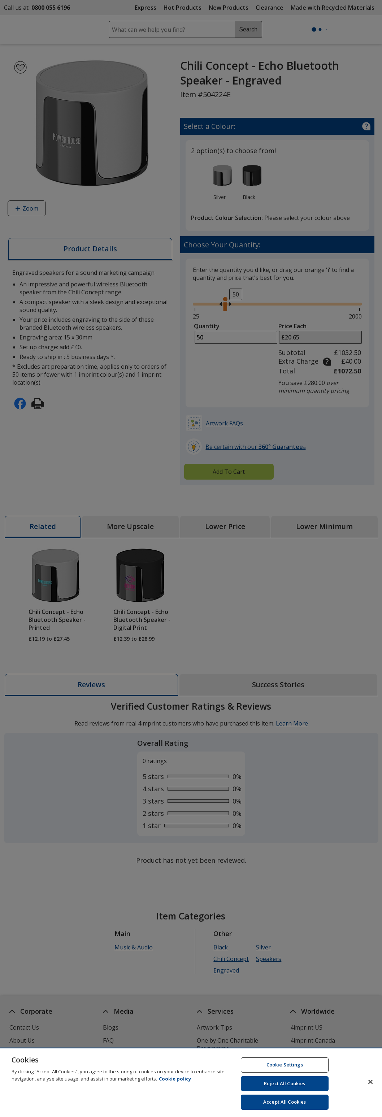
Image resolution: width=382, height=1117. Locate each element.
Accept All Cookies (284, 1104)
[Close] (370, 1084)
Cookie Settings (284, 1067)
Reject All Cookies (284, 1086)
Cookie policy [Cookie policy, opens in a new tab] (175, 1081)
